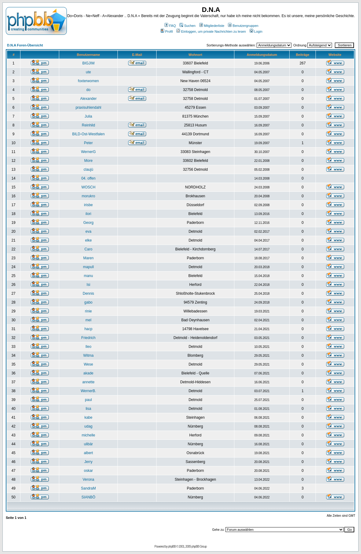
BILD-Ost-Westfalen (88, 134)
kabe (88, 417)
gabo (88, 302)
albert (88, 453)
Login (256, 31)
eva (88, 231)
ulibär (88, 444)
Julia (88, 116)
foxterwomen (88, 81)
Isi (88, 284)
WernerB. (88, 391)
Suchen (187, 25)
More (88, 161)
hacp (88, 329)
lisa (88, 408)
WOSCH (88, 187)
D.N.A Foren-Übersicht (25, 45)
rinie (88, 311)
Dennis (88, 293)
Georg (88, 223)
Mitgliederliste (211, 25)
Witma (88, 355)
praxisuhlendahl (88, 107)
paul (88, 400)
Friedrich (88, 338)
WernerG (88, 152)
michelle (88, 435)
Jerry (88, 462)
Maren (88, 258)
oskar (88, 470)
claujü (88, 169)
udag (88, 426)
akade (88, 373)
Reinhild (88, 125)
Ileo (88, 346)
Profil (167, 31)
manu (88, 276)
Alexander (88, 99)
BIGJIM (88, 63)
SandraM (88, 488)
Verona (88, 479)
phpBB (172, 546)
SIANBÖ (88, 497)
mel (88, 320)
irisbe (88, 205)
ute (88, 72)
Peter (88, 143)
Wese (88, 364)
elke (88, 240)
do (88, 90)
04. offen (88, 178)
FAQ (170, 25)
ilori (88, 214)
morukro (88, 196)
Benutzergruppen (243, 25)
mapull (88, 267)
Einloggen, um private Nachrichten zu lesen (211, 31)
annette (88, 382)
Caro (88, 249)
